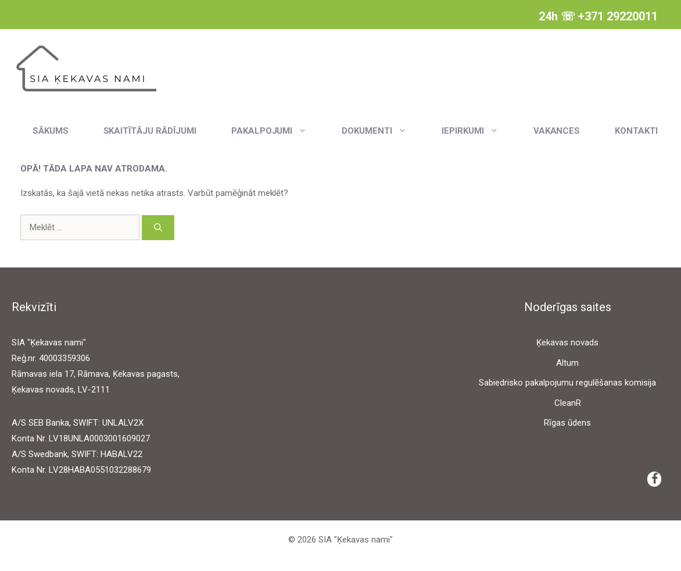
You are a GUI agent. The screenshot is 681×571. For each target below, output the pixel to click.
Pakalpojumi (278, 130)
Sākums (51, 131)
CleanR (567, 403)
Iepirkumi (479, 130)
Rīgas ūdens (567, 422)
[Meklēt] (158, 227)
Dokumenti (383, 130)
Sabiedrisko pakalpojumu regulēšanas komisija (567, 382)
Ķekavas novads (567, 342)
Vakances (556, 131)
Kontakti (636, 131)
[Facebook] (654, 479)
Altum (567, 363)
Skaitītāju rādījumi (149, 131)
